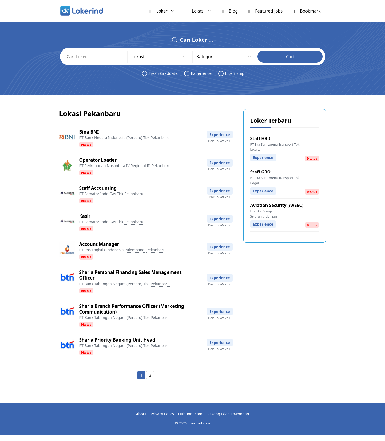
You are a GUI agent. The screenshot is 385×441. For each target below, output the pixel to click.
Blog (230, 10)
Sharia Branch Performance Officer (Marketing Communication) (131, 309)
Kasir (85, 216)
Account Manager (99, 244)
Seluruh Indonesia (264, 216)
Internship (231, 73)
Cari (290, 57)
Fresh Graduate (160, 73)
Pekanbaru (159, 137)
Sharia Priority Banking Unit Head (117, 340)
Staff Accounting (98, 188)
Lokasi (201, 11)
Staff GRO (260, 172)
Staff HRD (260, 138)
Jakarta (255, 149)
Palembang (135, 249)
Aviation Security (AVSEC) (277, 205)
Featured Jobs (265, 10)
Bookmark (306, 10)
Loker (165, 11)
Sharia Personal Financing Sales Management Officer (130, 275)
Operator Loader (98, 160)
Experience (197, 73)
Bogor (255, 183)
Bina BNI (89, 132)
